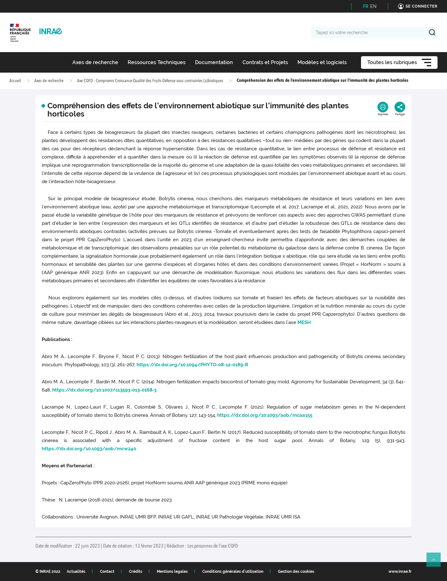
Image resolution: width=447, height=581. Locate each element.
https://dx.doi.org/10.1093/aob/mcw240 (89, 449)
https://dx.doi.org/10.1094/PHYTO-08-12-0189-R (192, 365)
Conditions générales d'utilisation (232, 571)
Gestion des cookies (296, 571)
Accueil (15, 81)
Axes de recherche (49, 81)
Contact (107, 571)
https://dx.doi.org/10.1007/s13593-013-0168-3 (104, 390)
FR (365, 6)
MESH (304, 322)
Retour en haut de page (436, 562)
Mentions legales (172, 571)
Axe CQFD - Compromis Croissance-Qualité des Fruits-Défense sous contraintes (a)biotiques (150, 81)
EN (373, 6)
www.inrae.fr (400, 571)
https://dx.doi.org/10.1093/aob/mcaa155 (264, 415)
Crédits (135, 571)
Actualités (76, 571)
